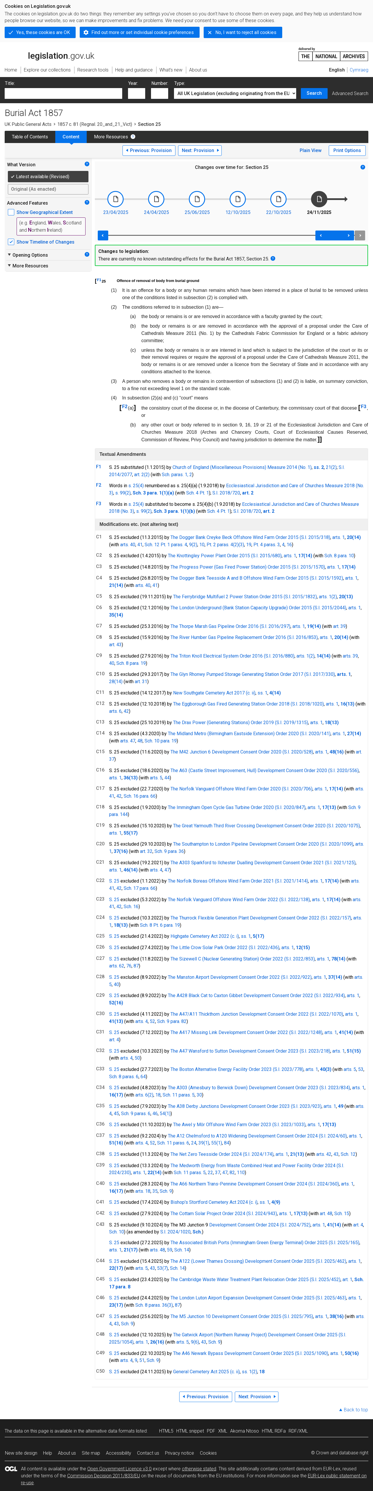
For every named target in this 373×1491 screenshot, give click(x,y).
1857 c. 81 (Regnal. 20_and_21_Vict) (94, 124)
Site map (91, 1453)
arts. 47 (127, 741)
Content (71, 137)
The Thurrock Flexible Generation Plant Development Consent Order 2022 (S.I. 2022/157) (260, 918)
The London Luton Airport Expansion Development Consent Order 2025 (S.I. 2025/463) (258, 1298)
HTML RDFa (274, 1431)
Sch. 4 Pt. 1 (197, 493)
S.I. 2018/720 (226, 493)
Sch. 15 (341, 1213)
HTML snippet (190, 1431)
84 (226, 1143)
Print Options (347, 150)
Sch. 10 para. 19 (161, 741)
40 (111, 663)
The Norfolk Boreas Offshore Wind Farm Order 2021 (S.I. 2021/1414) (238, 881)
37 (217, 1172)
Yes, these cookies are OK (43, 32)
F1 (99, 280)
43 (336, 1154)
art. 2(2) (142, 474)
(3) (241, 544)
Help (47, 1453)
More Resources (111, 137)
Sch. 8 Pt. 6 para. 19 (160, 925)
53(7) (162, 1268)
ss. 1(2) (249, 1371)
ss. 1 (262, 693)
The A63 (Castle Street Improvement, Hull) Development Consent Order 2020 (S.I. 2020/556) (264, 770)
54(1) (165, 1113)
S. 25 (114, 881)
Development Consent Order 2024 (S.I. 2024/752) (259, 1225)
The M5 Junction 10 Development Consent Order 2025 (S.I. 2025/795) (241, 1316)
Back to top (356, 1410)
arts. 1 (338, 537)
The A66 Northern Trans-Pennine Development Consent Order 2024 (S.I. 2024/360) (254, 1184)
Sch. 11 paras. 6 (173, 1143)
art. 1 (347, 1279)
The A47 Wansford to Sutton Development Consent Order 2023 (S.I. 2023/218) (250, 1051)
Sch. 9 (166, 1191)
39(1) (203, 1143)
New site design (21, 1453)
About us (67, 1453)
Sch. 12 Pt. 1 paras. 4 (166, 544)
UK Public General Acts (28, 124)
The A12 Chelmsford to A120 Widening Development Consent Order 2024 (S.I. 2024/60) (257, 1136)
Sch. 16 (131, 906)
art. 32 (146, 851)
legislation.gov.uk (49, 53)
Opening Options (27, 255)
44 (167, 778)
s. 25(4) (136, 485)
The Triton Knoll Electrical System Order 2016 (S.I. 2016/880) (232, 656)
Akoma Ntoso (244, 1431)
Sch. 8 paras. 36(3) (154, 1305)
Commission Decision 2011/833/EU (103, 1475)
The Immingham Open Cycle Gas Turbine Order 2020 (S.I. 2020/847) (236, 807)
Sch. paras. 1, (175, 474)
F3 (363, 406)
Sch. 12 (348, 1154)
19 (248, 544)
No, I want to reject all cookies (245, 32)
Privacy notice (179, 1453)
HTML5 (166, 1431)
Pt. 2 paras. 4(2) (223, 544)
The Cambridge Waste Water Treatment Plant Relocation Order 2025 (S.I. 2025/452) (255, 1279)
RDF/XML (298, 1431)
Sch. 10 (116, 1232)
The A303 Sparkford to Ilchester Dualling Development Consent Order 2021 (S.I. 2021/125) (263, 862)
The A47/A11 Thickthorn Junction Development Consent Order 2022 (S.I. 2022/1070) (256, 1014)
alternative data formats (110, 1431)
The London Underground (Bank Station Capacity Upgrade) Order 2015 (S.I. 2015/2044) (258, 607)
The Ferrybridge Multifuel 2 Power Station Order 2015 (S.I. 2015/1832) (245, 596)
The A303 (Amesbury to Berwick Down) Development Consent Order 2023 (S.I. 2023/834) (259, 1087)
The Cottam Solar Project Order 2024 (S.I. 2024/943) (223, 1213)
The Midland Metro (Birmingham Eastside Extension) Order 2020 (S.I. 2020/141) (249, 733)
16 (289, 544)
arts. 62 (116, 966)
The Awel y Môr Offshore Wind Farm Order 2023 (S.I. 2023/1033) (239, 1124)
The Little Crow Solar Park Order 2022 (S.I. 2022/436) (224, 947)
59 (169, 1250)
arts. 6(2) (144, 1095)
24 (193, 1143)
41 (140, 544)
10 (202, 544)
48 (140, 741)
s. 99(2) (123, 493)
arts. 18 (142, 1191)
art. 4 (114, 1039)
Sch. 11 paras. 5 (179, 1095)
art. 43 (115, 644)
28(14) (115, 681)
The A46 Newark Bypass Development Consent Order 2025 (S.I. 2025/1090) (250, 1353)
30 (199, 1095)
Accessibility (118, 1453)
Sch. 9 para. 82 (171, 1021)
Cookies (208, 1453)
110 (241, 1172)
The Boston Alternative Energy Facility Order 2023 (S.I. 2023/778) (236, 1069)
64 (143, 1076)
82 (232, 1172)
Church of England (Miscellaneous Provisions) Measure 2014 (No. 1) (242, 467)
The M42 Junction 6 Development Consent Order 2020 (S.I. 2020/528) (241, 752)
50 (137, 1058)
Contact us (148, 1453)
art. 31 (141, 681)
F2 (125, 406)
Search (314, 93)
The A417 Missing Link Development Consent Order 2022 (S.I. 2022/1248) (246, 1032)
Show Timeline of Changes (45, 242)
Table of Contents (30, 137)
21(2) (331, 467)
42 (126, 711)
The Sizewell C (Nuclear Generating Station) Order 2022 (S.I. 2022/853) (242, 959)
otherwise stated (199, 1469)
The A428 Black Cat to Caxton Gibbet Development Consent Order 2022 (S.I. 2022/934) (256, 995)
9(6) (195, 1342)
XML (222, 1431)
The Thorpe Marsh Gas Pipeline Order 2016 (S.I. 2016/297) (230, 626)
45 (116, 1113)
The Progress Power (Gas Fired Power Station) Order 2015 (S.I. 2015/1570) (247, 567)
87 (136, 966)
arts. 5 (156, 778)
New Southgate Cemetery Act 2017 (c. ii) (214, 693)
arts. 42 (323, 1154)
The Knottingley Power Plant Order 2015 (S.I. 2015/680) (225, 555)
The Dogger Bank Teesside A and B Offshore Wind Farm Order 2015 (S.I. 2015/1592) (256, 578)
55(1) (216, 1143)
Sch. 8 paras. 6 (123, 1076)
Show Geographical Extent (45, 212)
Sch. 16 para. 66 (140, 796)
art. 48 (326, 1213)
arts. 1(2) (328, 596)
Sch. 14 (181, 1250)
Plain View (311, 150)
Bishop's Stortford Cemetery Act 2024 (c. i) (213, 1202)
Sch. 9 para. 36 (169, 851)
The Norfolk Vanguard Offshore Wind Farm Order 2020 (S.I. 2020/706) (241, 789)
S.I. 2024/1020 (175, 1232)
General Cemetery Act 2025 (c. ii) (206, 1371)
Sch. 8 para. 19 (131, 663)
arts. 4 (156, 870)
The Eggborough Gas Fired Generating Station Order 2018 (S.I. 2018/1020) (248, 704)
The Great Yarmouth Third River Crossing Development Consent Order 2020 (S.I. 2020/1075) (266, 825)
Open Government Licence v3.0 (119, 1469)
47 (167, 870)
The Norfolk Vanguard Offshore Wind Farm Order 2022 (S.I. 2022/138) (239, 899)
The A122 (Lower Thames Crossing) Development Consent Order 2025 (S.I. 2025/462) (258, 1261)
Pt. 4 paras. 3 (266, 544)
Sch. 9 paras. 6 (135, 1113)
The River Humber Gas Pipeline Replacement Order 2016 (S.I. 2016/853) (244, 637)
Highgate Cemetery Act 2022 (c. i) (204, 936)
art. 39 (339, 626)
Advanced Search (350, 93)
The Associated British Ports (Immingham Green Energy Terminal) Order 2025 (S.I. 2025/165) (264, 1242)
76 (129, 966)
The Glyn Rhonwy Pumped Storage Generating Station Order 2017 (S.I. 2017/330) (252, 674)
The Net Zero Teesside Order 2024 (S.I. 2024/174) (221, 1154)
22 (210, 1172)
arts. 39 (350, 656)
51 (142, 1360)
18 (158, 1095)
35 (155, 1191)
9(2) (193, 544)
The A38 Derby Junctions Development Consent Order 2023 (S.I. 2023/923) (245, 1106)
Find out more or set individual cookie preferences (142, 32)
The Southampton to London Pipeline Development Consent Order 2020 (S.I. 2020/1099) (263, 844)
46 (155, 1113)
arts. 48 (157, 1250)
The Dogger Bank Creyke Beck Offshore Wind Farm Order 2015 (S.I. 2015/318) (250, 537)
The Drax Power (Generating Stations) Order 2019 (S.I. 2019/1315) (240, 722)
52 (152, 1021)
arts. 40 (127, 544)
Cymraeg (359, 70)
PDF (211, 1431)
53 (360, 1069)
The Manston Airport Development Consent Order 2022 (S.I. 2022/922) (240, 977)
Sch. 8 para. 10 (339, 555)
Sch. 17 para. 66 (140, 888)
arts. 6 (115, 711)
